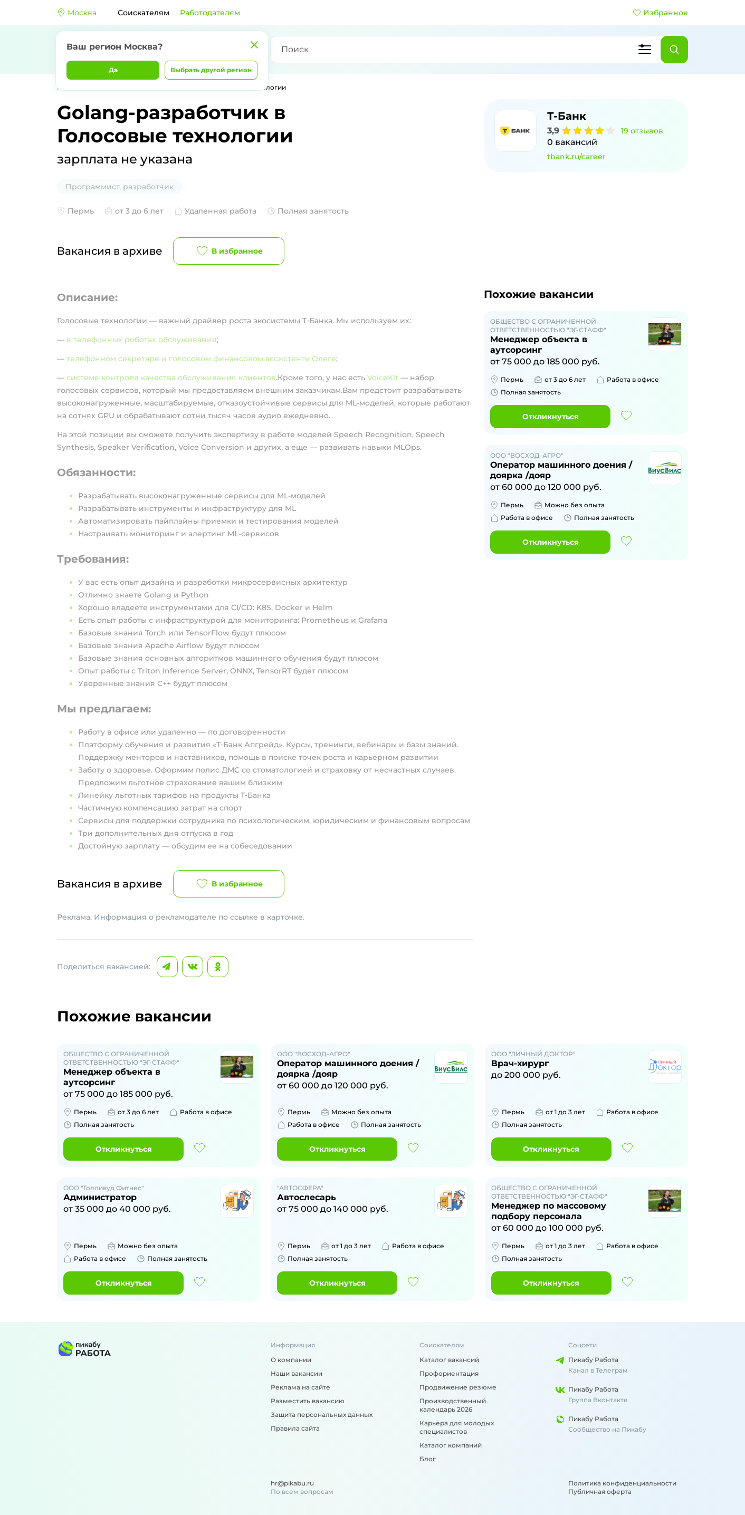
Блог (427, 1459)
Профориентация (449, 1373)
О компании (291, 1360)
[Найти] (674, 49)
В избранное (229, 251)
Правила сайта (295, 1428)
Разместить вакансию (308, 1401)
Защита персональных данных (321, 1414)
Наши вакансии (296, 1373)
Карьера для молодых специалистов (456, 1427)
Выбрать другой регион (211, 70)
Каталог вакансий (449, 1360)
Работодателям (210, 12)
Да (113, 70)
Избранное (660, 12)
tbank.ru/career (576, 156)
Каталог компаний (450, 1445)
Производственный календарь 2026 (452, 1405)
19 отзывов (642, 131)
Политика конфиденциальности (622, 1483)
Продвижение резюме (457, 1387)
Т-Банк (566, 116)
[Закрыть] (254, 44)
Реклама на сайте (300, 1387)
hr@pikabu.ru (292, 1483)
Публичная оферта (600, 1491)
